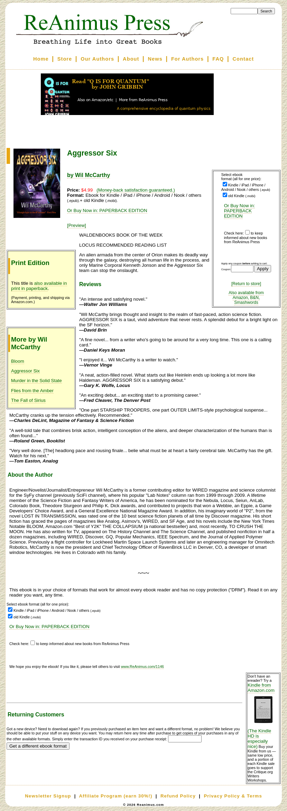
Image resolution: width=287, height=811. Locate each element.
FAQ (218, 59)
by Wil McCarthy (88, 175)
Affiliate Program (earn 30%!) (115, 796)
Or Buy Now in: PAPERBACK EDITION (239, 211)
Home (41, 59)
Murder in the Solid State (36, 380)
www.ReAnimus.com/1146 (142, 666)
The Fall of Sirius (28, 400)
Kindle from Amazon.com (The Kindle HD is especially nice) (263, 715)
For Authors (187, 59)
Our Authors (97, 59)
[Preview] (76, 225)
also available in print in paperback (39, 286)
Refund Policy (178, 796)
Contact (243, 59)
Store (64, 59)
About (131, 59)
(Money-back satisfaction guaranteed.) (135, 190)
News (155, 59)
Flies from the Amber (32, 390)
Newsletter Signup (48, 796)
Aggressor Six (25, 370)
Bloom (17, 361)
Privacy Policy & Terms (233, 796)
